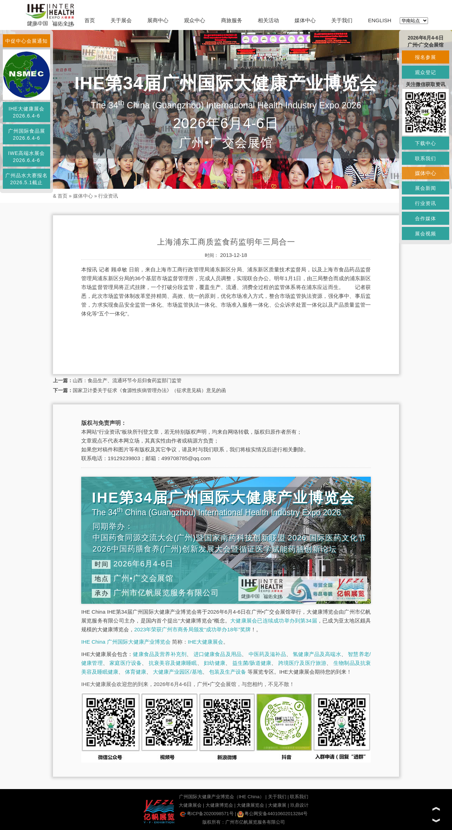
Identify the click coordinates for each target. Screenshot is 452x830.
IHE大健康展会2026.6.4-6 (26, 112)
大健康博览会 (219, 805)
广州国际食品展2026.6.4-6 (26, 134)
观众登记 (425, 72)
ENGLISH (379, 20)
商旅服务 (231, 20)
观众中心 (194, 20)
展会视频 (425, 233)
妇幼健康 (214, 663)
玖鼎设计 (299, 805)
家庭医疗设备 (125, 663)
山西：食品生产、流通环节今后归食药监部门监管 (127, 380)
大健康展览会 (250, 805)
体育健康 (135, 672)
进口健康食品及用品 (218, 654)
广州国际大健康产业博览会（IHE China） (221, 796)
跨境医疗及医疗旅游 (302, 663)
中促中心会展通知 (26, 41)
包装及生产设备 (227, 672)
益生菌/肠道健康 (252, 663)
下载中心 (425, 143)
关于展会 (121, 20)
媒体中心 (305, 20)
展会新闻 (425, 188)
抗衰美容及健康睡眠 (173, 663)
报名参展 (425, 57)
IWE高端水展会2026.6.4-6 (26, 156)
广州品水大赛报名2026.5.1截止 (26, 179)
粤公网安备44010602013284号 (272, 813)
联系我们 (299, 796)
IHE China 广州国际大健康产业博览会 (126, 642)
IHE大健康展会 (205, 642)
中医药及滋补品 (267, 654)
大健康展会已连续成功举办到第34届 (273, 621)
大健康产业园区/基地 (177, 672)
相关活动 (268, 20)
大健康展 (277, 805)
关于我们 (341, 20)
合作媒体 (425, 218)
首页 (89, 20)
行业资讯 (108, 196)
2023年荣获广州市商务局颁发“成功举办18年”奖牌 (192, 629)
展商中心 (157, 20)
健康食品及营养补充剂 (159, 654)
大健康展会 (190, 805)
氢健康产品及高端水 (317, 654)
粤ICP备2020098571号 (207, 813)
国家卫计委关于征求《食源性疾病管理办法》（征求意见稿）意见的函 (149, 390)
